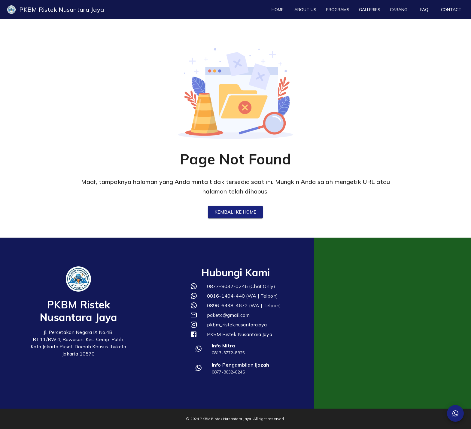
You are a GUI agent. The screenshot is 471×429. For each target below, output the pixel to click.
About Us (305, 9)
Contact (451, 9)
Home (277, 9)
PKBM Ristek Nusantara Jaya (61, 9)
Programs (338, 9)
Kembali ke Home (235, 212)
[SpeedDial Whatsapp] (455, 413)
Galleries (370, 9)
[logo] (11, 9)
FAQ (424, 9)
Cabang (398, 9)
